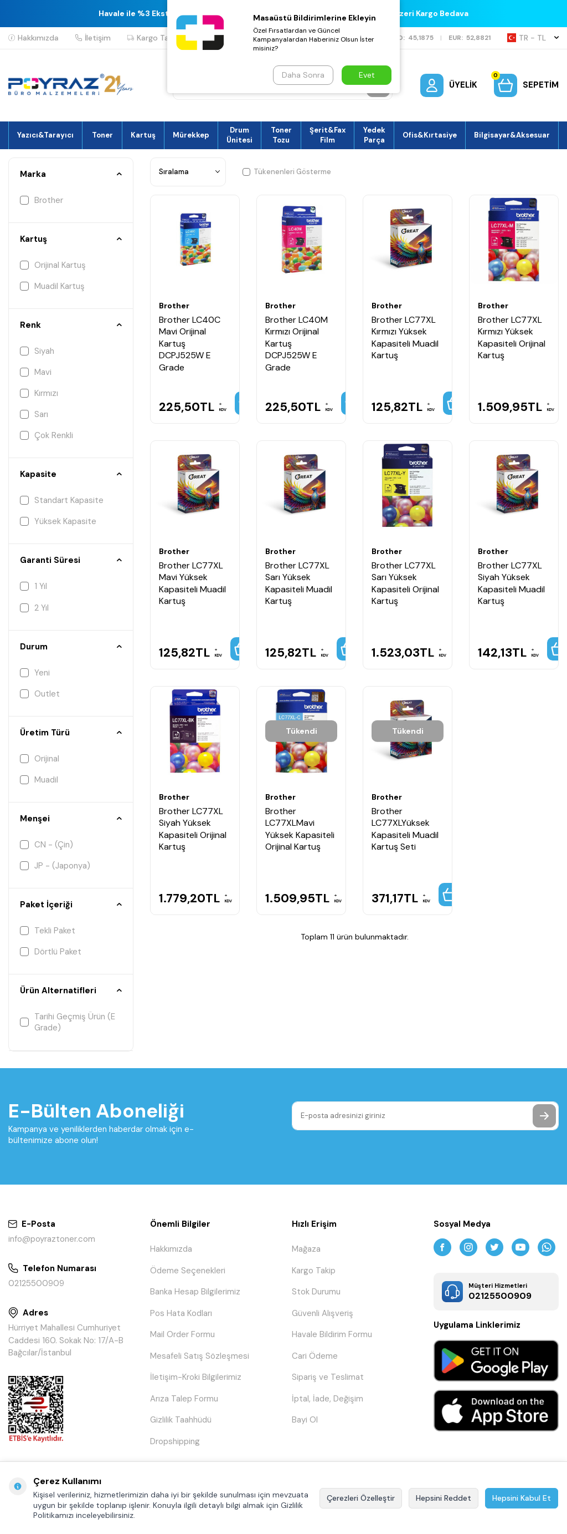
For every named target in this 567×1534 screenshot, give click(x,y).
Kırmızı (39, 393)
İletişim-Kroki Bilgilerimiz (195, 1377)
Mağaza (306, 1248)
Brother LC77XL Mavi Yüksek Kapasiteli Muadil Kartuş (192, 583)
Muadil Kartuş (52, 286)
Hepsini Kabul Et (521, 1498)
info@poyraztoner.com (51, 1239)
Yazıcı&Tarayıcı (45, 135)
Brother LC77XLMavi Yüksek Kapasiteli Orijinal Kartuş (299, 828)
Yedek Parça (374, 134)
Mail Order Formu (182, 1334)
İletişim (93, 38)
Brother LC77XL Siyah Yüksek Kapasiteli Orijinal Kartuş (192, 828)
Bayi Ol (305, 1419)
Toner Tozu (281, 134)
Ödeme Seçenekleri (187, 1270)
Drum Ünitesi (239, 134)
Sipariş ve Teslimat (328, 1377)
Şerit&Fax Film (328, 134)
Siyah (37, 351)
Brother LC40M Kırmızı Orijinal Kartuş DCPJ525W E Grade (296, 343)
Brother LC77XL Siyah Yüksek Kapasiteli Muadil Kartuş (511, 583)
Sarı (34, 414)
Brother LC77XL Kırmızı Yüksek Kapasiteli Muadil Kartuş (405, 337)
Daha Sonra (303, 75)
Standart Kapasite (62, 500)
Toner (102, 135)
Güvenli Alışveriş (322, 1313)
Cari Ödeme (315, 1356)
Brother (41, 200)
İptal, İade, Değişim (327, 1398)
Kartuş (143, 135)
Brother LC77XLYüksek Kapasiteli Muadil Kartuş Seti (405, 828)
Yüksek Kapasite (58, 521)
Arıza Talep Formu (184, 1398)
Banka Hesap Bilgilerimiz (195, 1291)
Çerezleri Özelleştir (361, 1498)
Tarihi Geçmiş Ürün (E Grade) (67, 1022)
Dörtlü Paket (50, 951)
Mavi (35, 372)
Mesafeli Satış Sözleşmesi (199, 1356)
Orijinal (39, 758)
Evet (367, 75)
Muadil (39, 779)
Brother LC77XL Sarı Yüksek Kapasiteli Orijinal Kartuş (405, 583)
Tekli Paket (47, 930)
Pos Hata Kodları (181, 1313)
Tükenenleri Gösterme (287, 171)
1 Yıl (33, 586)
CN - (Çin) (46, 844)
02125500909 (36, 1283)
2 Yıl (34, 607)
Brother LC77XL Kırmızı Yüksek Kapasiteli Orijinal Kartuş (511, 337)
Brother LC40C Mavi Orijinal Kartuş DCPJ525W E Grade (189, 343)
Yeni (35, 672)
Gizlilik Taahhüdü (181, 1419)
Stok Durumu (316, 1291)
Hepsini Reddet (443, 1498)
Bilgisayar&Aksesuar (512, 135)
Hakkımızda (33, 38)
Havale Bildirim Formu (332, 1334)
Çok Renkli (46, 435)
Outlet (40, 693)
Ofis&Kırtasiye (430, 135)
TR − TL (533, 38)
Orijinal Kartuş (53, 265)
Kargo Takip (153, 38)
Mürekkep (191, 135)
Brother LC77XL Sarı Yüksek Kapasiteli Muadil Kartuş (298, 583)
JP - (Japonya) (55, 865)
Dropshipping (175, 1441)
